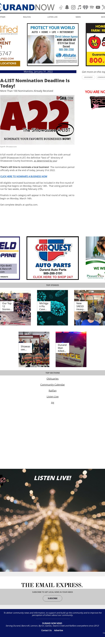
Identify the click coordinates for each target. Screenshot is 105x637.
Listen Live (53, 396)
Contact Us (46, 630)
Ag (52, 402)
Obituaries (53, 378)
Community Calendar (52, 384)
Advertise (58, 630)
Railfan (52, 390)
